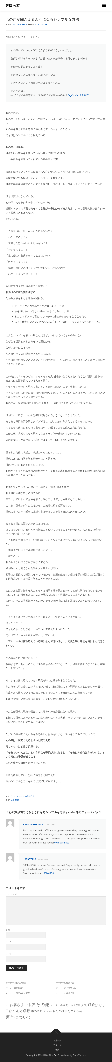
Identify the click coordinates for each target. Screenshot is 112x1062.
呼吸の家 (13, 6)
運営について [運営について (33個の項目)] (19, 1017)
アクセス (57, 1045)
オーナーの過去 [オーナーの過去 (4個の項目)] (59, 1005)
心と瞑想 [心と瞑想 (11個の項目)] (23, 1011)
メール (9, 942)
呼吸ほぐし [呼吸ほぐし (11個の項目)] (96, 1005)
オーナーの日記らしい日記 (18, 993)
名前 (8, 929)
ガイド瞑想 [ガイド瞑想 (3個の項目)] (74, 1005)
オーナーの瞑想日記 (26, 796)
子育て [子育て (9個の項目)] (10, 1011)
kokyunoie (41, 24)
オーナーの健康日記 (65, 982)
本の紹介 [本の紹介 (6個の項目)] (36, 1011)
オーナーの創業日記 (15, 987)
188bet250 (29, 859)
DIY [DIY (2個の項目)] (7, 1005)
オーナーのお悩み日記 (16, 982)
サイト (9, 954)
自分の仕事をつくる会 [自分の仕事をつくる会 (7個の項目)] (67, 1011)
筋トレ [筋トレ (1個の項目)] (49, 1011)
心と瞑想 (15, 800)
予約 (57, 1049)
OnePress (58, 1055)
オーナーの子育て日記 (66, 987)
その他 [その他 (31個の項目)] (42, 1004)
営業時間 (57, 1040)
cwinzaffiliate (33, 824)
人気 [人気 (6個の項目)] (84, 1005)
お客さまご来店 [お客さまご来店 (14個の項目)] (22, 1004)
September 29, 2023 (78, 95)
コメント (11, 894)
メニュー (103, 5)
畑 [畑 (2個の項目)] (45, 1011)
